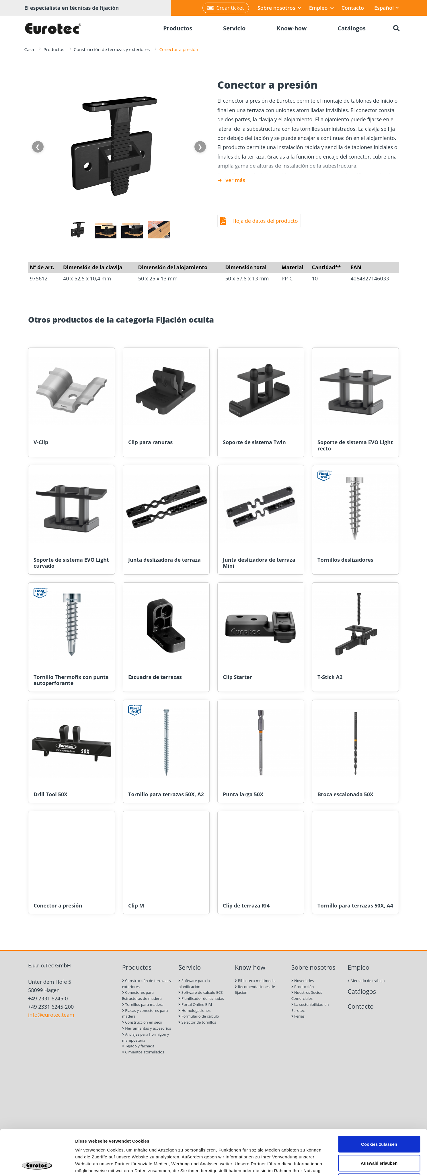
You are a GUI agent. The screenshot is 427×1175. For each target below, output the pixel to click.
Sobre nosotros (279, 7)
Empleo (321, 7)
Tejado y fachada (138, 1046)
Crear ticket (225, 7)
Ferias (298, 1016)
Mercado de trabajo (366, 980)
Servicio (189, 967)
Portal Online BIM (195, 1004)
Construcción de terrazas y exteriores (112, 49)
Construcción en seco (142, 1022)
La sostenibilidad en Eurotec (310, 1007)
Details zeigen (304, 1163)
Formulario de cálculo (198, 1016)
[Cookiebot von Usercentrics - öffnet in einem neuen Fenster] (37, 1164)
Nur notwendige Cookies (379, 1137)
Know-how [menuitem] (291, 28)
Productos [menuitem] (177, 28)
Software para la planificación (194, 983)
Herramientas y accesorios (146, 1028)
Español (386, 7)
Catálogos (362, 991)
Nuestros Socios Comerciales (306, 995)
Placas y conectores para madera (145, 1013)
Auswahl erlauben (379, 1118)
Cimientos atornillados (143, 1052)
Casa (29, 49)
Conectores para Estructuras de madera (142, 995)
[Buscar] (396, 28)
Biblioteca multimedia (255, 980)
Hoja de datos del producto (265, 220)
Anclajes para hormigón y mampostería (145, 1037)
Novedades (302, 980)
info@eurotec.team (51, 1014)
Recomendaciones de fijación (255, 989)
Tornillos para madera (142, 1004)
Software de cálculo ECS (200, 992)
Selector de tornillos (197, 1022)
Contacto (353, 7)
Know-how (250, 967)
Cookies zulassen (379, 1099)
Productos (53, 49)
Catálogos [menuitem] (352, 28)
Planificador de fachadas (201, 998)
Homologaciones (194, 1010)
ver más (235, 180)
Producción (302, 986)
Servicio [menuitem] (234, 28)
